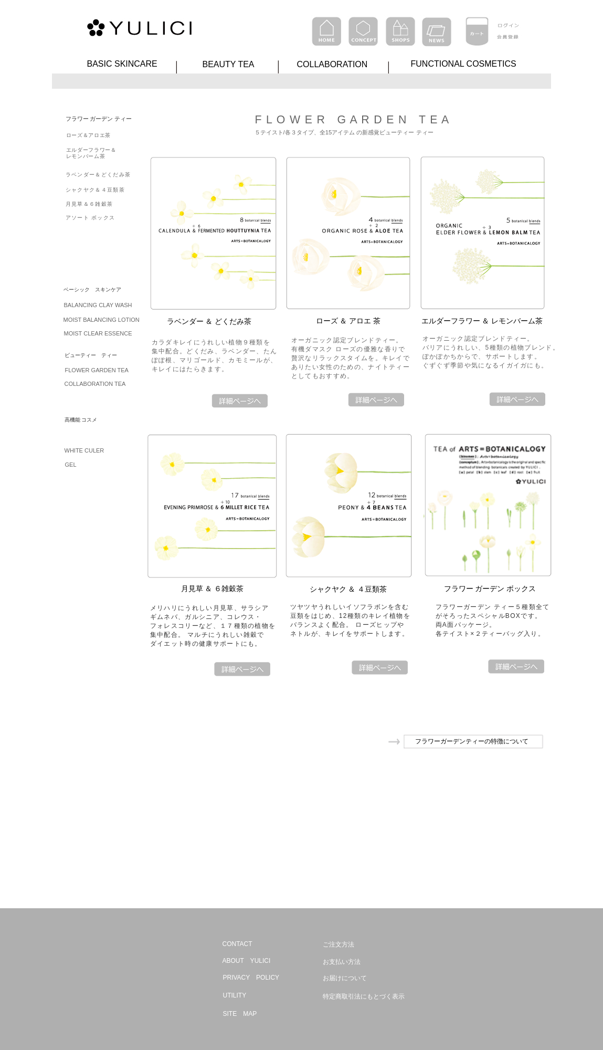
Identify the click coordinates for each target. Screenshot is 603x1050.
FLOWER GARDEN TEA (97, 370)
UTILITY (235, 995)
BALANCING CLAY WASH (98, 305)
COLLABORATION (332, 64)
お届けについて (345, 978)
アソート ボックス (90, 217)
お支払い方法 (342, 961)
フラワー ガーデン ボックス (490, 588)
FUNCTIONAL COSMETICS (463, 63)
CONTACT (237, 944)
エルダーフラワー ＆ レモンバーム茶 (482, 321)
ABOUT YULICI (247, 960)
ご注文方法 (338, 944)
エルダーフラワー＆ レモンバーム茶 (91, 153)
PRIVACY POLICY (251, 977)
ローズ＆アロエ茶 (88, 135)
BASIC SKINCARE (122, 63)
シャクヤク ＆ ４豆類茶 (348, 589)
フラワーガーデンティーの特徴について (471, 741)
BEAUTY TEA (229, 64)
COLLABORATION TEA (95, 384)
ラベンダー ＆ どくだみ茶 (209, 321)
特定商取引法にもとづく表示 (364, 996)
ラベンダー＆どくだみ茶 (98, 174)
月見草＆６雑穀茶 (89, 204)
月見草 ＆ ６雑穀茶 (212, 588)
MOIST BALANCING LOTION (102, 320)
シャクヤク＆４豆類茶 (95, 190)
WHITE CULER (84, 450)
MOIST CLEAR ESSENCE (98, 333)
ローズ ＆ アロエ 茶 (348, 321)
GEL (71, 464)
